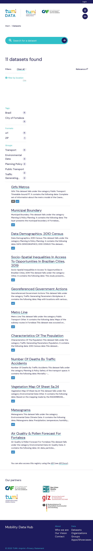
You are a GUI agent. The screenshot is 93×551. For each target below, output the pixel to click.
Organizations (79, 533)
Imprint (22, 548)
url (17, 201)
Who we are (62, 529)
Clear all (21, 69)
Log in (85, 2)
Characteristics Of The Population (37, 335)
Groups (75, 536)
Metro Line (19, 312)
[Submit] (64, 40)
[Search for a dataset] (38, 40)
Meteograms (21, 410)
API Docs (63, 463)
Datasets (16, 26)
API (52, 463)
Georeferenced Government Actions (39, 289)
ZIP (13, 201)
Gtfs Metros (20, 187)
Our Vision (61, 533)
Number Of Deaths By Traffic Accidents (33, 361)
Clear (24, 80)
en (85, 16)
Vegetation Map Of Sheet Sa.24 (35, 386)
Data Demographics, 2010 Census (37, 234)
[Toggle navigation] (85, 10)
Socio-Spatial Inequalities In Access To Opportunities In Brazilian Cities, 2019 (38, 261)
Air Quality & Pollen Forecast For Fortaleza (36, 435)
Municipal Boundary (26, 210)
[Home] (7, 26)
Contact (59, 536)
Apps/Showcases (81, 539)
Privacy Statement (35, 548)
